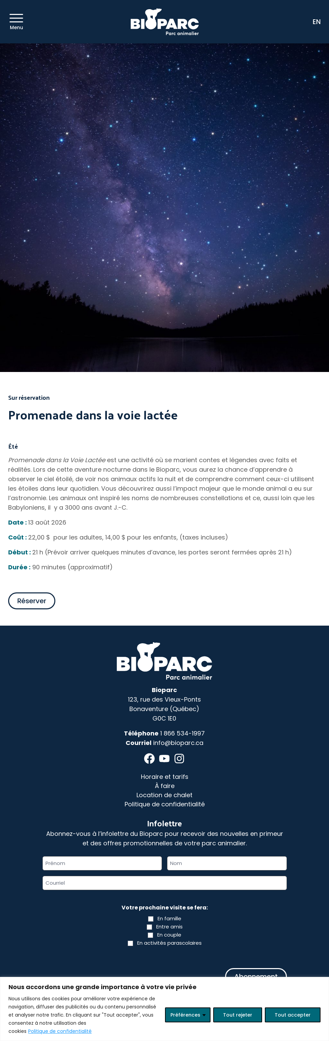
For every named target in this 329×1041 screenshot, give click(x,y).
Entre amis (169, 926)
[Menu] (16, 18)
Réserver (31, 601)
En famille (169, 918)
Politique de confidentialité (60, 1031)
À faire (165, 786)
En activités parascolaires (169, 942)
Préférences (185, 1014)
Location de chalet (164, 795)
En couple (169, 934)
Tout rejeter (237, 1014)
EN (317, 21)
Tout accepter (293, 1014)
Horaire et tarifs (164, 776)
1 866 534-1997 (182, 733)
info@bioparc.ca (178, 743)
